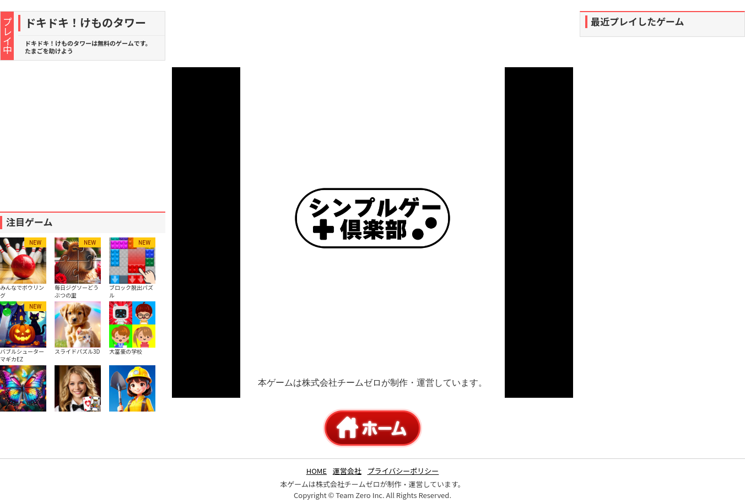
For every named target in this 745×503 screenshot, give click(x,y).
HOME (316, 471)
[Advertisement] (82, 136)
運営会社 (347, 471)
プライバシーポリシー (403, 471)
